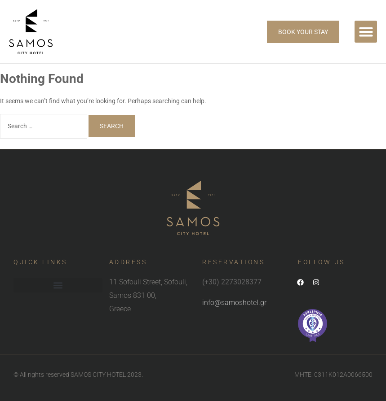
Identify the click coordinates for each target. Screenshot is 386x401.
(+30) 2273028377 (232, 282)
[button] (366, 32)
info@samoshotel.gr (234, 302)
